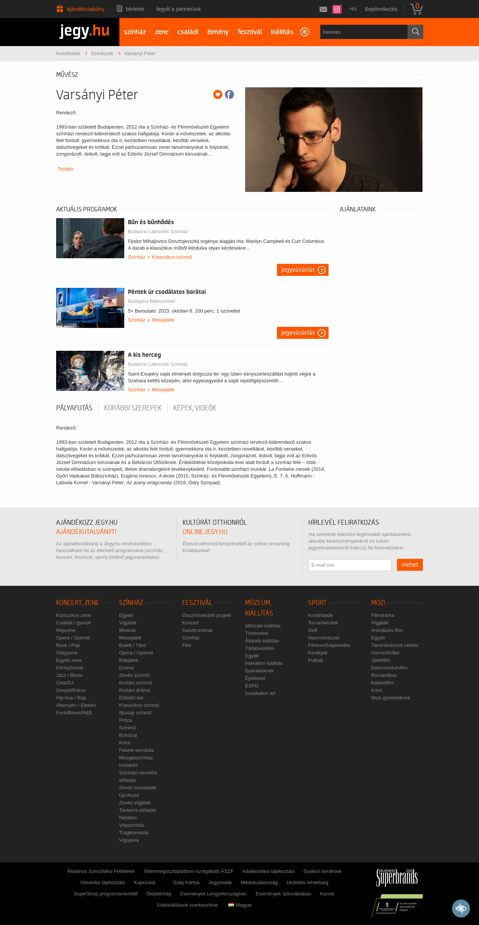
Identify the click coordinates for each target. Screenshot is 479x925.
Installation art (260, 693)
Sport (317, 603)
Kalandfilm (382, 683)
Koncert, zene (78, 603)
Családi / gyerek (73, 623)
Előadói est (131, 697)
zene (161, 32)
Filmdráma (382, 615)
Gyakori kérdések (322, 871)
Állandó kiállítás (262, 641)
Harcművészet (323, 638)
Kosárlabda (320, 615)
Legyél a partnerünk (178, 9)
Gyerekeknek (259, 671)
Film (187, 645)
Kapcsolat (144, 882)
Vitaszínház (131, 825)
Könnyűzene (69, 668)
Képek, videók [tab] (194, 408)
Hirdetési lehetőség (307, 882)
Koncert (190, 623)
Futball (315, 660)
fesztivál (250, 32)
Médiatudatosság (259, 882)
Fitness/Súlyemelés (329, 645)
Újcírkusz (129, 795)
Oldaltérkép (158, 894)
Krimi (124, 742)
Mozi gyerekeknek (391, 697)
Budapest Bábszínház (151, 301)
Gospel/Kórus (71, 690)
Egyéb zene (69, 660)
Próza (125, 720)
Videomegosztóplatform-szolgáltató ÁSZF (189, 871)
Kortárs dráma (134, 690)
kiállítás (282, 32)
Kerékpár (318, 653)
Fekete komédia (136, 750)
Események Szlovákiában (283, 894)
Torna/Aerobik (323, 623)
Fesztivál (197, 603)
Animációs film (387, 630)
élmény (218, 32)
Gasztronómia (197, 630)
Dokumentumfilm (389, 668)
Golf (312, 630)
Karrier (327, 894)
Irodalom (128, 765)
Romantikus (384, 675)
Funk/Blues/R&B (74, 712)
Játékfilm (380, 660)
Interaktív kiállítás (264, 663)
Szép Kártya (186, 882)
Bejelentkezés (381, 9)
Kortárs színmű (135, 683)
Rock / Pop (68, 645)
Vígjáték (128, 623)
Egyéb (126, 615)
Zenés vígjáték (135, 802)
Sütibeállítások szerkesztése (187, 905)
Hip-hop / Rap (71, 697)
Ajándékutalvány (85, 9)
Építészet (255, 678)
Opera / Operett (73, 638)
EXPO (252, 686)
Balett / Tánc (132, 645)
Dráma (126, 668)
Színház (137, 257)
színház (135, 32)
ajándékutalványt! (86, 532)
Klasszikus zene (73, 615)
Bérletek (135, 9)
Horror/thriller (385, 653)
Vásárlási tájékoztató (102, 882)
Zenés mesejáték (137, 787)
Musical (127, 630)
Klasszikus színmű (172, 257)
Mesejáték (163, 320)
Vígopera (129, 840)
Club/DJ (64, 683)
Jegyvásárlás (298, 269)
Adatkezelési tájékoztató (268, 871)
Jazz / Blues (69, 675)
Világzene (66, 653)
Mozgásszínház (136, 757)
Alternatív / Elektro (76, 705)
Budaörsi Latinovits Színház (158, 231)
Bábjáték (128, 660)
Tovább (65, 169)
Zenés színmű (134, 675)
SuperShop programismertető (106, 894)
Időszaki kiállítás (263, 626)
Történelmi (256, 633)
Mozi (378, 603)
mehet (410, 564)
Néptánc (128, 817)
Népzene (66, 630)
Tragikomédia (133, 832)
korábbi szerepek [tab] (133, 408)
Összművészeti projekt (206, 615)
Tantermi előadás (137, 810)
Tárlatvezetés (259, 648)
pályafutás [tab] (74, 408)
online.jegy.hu (205, 532)
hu (353, 9)
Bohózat (128, 735)
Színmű (127, 727)
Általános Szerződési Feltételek (101, 871)
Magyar (240, 905)
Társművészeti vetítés (394, 645)
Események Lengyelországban (213, 894)
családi (187, 32)
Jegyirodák (220, 882)
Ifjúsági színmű (135, 712)
